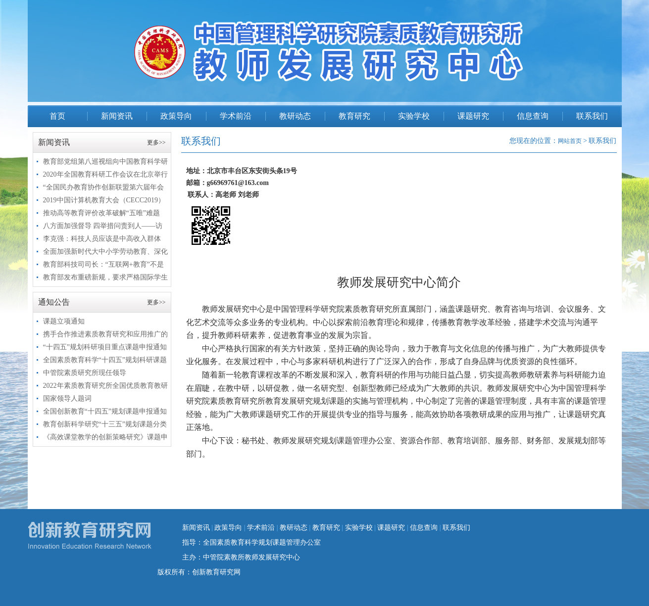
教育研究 (354, 116)
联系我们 (592, 116)
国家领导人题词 (67, 398)
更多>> (156, 142)
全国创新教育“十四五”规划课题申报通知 (105, 411)
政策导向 (176, 116)
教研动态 (295, 116)
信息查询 (533, 116)
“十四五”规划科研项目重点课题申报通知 (105, 347)
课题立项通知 (64, 321)
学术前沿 (235, 116)
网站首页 (570, 141)
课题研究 (473, 116)
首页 (57, 116)
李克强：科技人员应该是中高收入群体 (102, 238)
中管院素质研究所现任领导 (84, 372)
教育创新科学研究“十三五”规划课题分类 (105, 424)
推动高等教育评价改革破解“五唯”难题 (101, 213)
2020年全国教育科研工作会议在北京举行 (105, 174)
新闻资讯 (117, 116)
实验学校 (414, 116)
